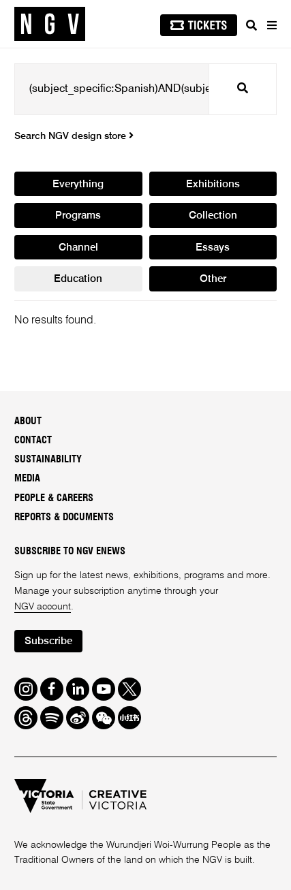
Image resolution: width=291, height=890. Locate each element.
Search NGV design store (74, 136)
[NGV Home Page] (49, 24)
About (28, 421)
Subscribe (48, 641)
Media (27, 478)
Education (78, 279)
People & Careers (53, 498)
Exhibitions (213, 184)
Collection (213, 215)
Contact (33, 440)
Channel (78, 247)
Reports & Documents (64, 517)
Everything (78, 184)
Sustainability (48, 459)
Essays (213, 247)
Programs (78, 215)
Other (213, 279)
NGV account (42, 606)
